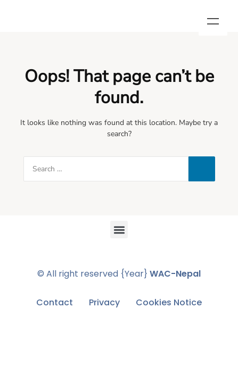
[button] (119, 229)
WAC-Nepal (175, 274)
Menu (213, 21)
